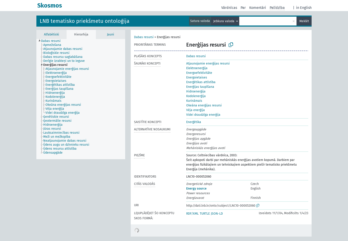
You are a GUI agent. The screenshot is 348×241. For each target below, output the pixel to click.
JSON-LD (217, 214)
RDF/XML (192, 214)
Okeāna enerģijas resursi (204, 105)
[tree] (80, 99)
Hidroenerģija (196, 91)
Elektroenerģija (197, 68)
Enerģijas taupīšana (200, 87)
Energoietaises (196, 77)
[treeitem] (53, 41)
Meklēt (304, 21)
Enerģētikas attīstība (201, 82)
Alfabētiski (51, 34)
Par (243, 8)
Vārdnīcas (229, 8)
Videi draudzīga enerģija (203, 115)
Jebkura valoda (224, 21)
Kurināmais (194, 101)
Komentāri (257, 8)
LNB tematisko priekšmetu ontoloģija (84, 21)
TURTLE (205, 214)
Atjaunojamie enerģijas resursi (208, 63)
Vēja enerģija (195, 110)
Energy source (196, 188)
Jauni (110, 34)
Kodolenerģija (196, 96)
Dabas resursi (144, 37)
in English (304, 8)
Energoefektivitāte (199, 73)
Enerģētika (193, 122)
